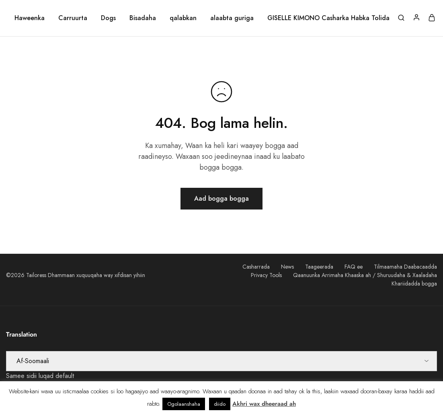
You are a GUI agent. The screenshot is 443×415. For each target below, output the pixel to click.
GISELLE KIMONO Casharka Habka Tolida (328, 18)
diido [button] (220, 404)
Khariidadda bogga (414, 283)
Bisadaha (142, 18)
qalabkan (183, 18)
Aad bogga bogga (221, 198)
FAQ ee (354, 267)
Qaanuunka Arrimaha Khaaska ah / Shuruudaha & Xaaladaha (365, 275)
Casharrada (256, 267)
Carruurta (72, 18)
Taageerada (319, 267)
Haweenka (29, 18)
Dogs (108, 18)
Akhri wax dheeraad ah (264, 403)
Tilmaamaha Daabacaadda (405, 267)
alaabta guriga (232, 18)
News (287, 267)
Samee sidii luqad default (40, 375)
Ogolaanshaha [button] (183, 404)
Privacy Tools (266, 275)
